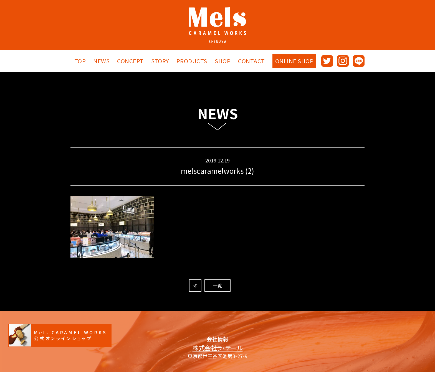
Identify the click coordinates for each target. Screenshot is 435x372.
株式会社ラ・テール (218, 347)
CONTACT (251, 61)
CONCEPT (130, 61)
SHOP (223, 61)
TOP (80, 61)
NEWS (101, 61)
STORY (160, 61)
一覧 (217, 285)
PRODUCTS (191, 61)
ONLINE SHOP (294, 61)
